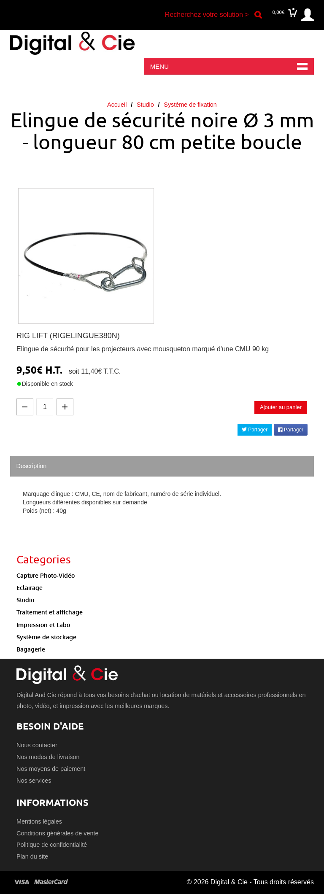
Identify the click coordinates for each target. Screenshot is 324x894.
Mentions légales (39, 821)
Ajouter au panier (281, 407)
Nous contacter (36, 745)
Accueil (117, 104)
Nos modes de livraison (48, 757)
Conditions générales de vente (57, 833)
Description (31, 466)
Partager (254, 430)
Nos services (33, 780)
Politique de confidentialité (51, 844)
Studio (145, 104)
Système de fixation (190, 104)
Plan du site (32, 856)
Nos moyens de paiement (50, 768)
